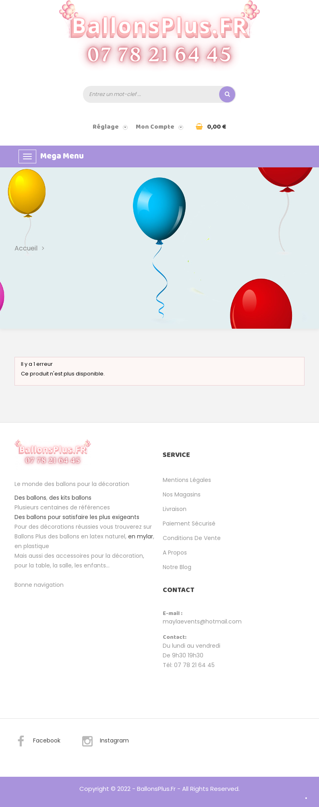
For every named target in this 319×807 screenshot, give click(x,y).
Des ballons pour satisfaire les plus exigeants (76, 517)
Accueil (25, 248)
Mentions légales (187, 480)
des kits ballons (70, 498)
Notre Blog (177, 567)
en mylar (140, 536)
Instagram (105, 742)
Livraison (174, 509)
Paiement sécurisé (189, 523)
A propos (175, 552)
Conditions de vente (192, 538)
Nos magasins (182, 494)
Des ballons (30, 498)
